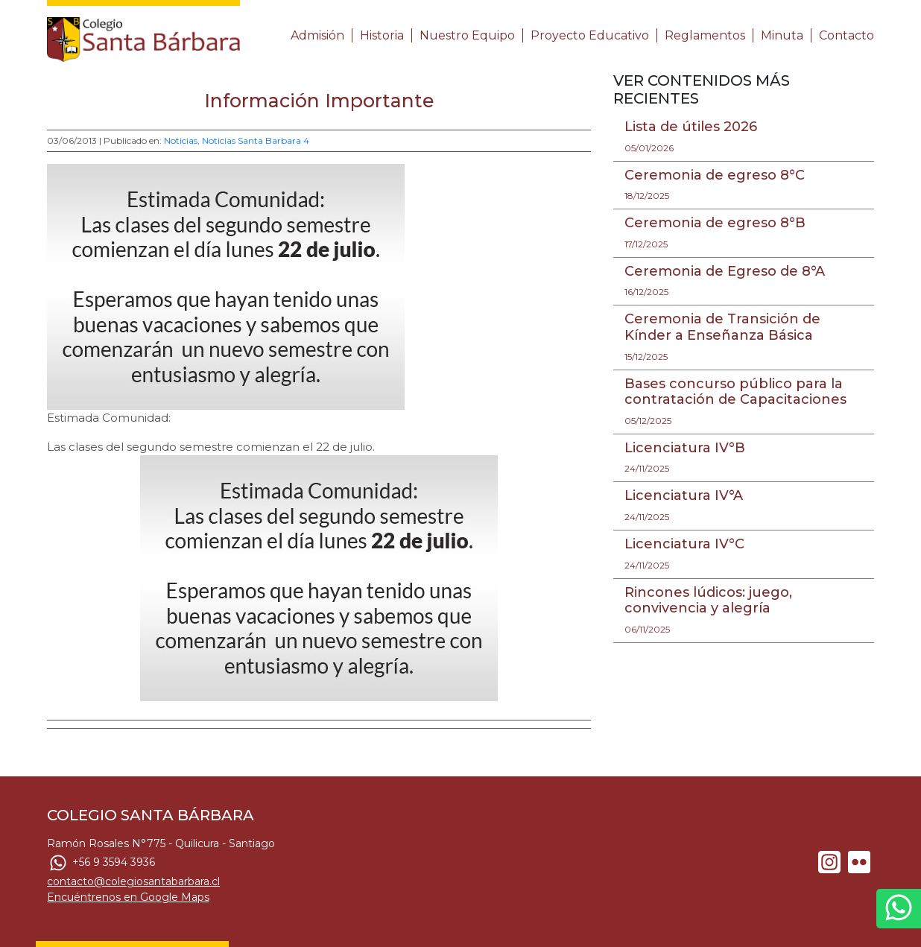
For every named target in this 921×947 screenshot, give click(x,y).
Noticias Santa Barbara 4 (255, 140)
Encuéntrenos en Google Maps (128, 897)
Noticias (180, 140)
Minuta (782, 35)
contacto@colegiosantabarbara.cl (133, 881)
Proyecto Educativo (590, 35)
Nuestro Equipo (467, 35)
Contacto (846, 35)
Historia (382, 35)
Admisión (317, 35)
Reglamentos (705, 35)
